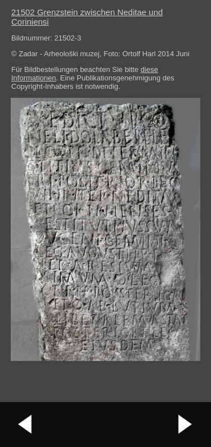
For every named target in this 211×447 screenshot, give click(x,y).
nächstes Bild (185, 424)
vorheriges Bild (25, 424)
